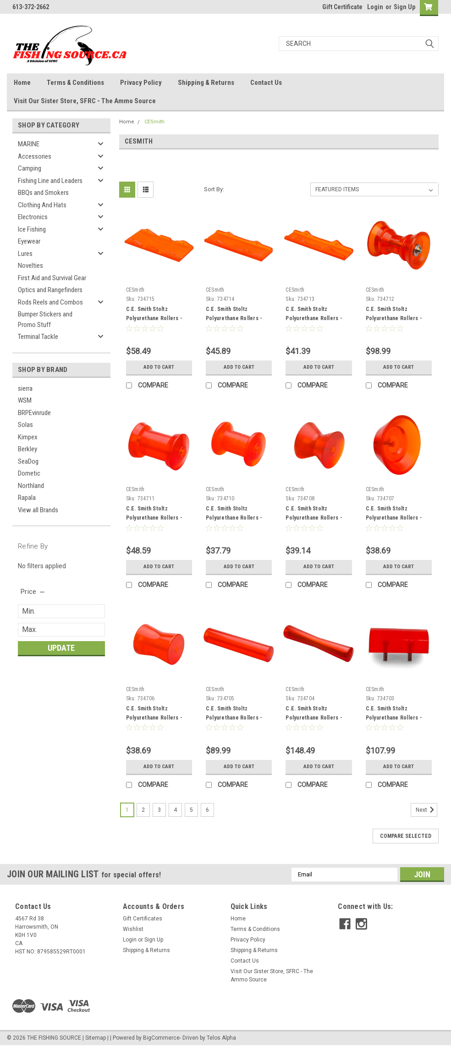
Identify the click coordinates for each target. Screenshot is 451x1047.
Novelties (30, 265)
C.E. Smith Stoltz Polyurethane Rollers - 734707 (394, 517)
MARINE (28, 144)
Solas (25, 425)
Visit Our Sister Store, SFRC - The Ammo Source (85, 101)
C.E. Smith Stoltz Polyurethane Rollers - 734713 (314, 318)
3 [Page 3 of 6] (159, 810)
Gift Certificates (142, 918)
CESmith (154, 122)
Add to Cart (159, 367)
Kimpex (28, 437)
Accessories (34, 156)
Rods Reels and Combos (50, 302)
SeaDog (28, 461)
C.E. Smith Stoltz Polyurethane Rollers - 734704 (314, 717)
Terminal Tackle (38, 336)
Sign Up (404, 7)
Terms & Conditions (75, 82)
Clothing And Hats (42, 205)
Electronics (33, 217)
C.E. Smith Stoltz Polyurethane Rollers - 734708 (314, 517)
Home (22, 82)
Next (426, 809)
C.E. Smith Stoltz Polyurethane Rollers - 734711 (154, 517)
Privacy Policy (141, 82)
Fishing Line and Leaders (50, 181)
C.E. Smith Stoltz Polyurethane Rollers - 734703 (394, 717)
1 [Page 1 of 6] (127, 810)
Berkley (27, 449)
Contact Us (266, 82)
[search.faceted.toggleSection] (33, 592)
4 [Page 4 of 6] (175, 810)
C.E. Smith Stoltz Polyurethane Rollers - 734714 (234, 318)
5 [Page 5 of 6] (191, 810)
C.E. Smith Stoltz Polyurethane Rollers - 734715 (154, 318)
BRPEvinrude (34, 413)
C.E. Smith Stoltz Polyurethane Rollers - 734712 (394, 318)
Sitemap (95, 1038)
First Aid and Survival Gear (52, 278)
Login (375, 7)
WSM (25, 400)
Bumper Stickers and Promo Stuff (45, 319)
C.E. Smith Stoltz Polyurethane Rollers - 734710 (234, 517)
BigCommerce (161, 1038)
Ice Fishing (32, 229)
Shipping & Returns (206, 82)
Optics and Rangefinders (50, 290)
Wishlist (133, 929)
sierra (25, 388)
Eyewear (29, 241)
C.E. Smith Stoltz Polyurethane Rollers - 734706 (154, 717)
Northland (31, 486)
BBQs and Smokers (43, 192)
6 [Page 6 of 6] (207, 810)
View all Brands (38, 510)
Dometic (29, 473)
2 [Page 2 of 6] (143, 810)
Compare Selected (405, 836)
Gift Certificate (342, 7)
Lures (25, 253)
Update (61, 648)
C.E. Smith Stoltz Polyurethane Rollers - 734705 (234, 717)
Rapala (27, 497)
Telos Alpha (221, 1038)
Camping (29, 168)
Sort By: (214, 189)
